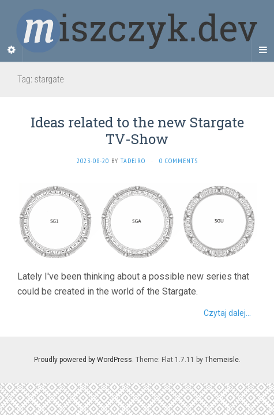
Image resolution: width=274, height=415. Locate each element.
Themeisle (222, 360)
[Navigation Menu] (262, 50)
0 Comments (178, 160)
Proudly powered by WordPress (83, 360)
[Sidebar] (11, 50)
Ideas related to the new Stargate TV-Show (137, 130)
